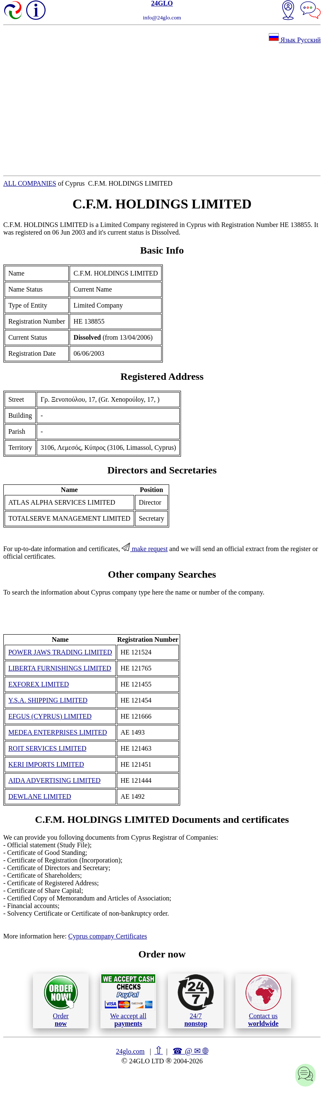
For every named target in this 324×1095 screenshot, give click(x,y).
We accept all (128, 1000)
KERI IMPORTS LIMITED (46, 764)
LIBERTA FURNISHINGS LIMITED (59, 668)
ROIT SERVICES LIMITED (47, 748)
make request (144, 548)
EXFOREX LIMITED (38, 684)
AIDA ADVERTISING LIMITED (54, 780)
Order (61, 1000)
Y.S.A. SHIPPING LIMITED (48, 700)
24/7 (196, 1000)
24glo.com (130, 1051)
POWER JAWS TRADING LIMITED (60, 652)
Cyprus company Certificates (107, 936)
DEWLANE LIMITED (39, 796)
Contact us (263, 1001)
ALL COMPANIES (30, 183)
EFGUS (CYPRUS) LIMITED (50, 716)
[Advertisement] (162, 110)
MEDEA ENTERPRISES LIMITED (57, 732)
